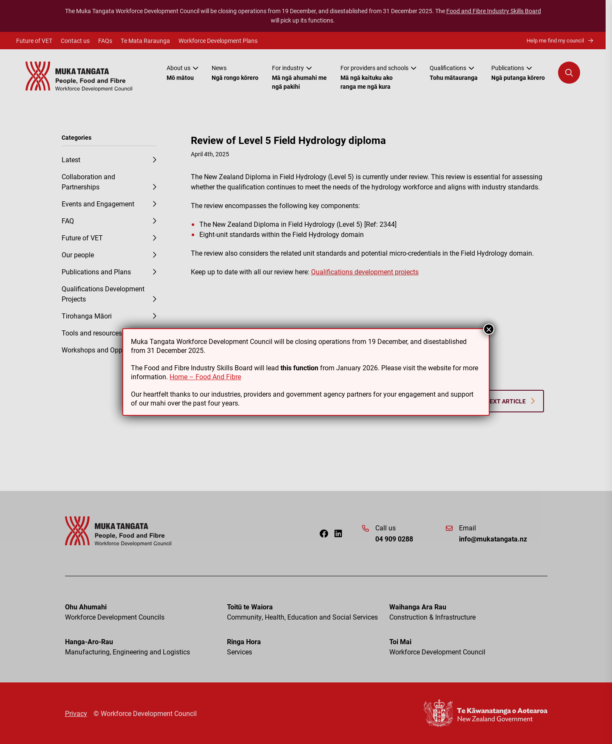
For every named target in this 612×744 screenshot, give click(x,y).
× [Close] (489, 329)
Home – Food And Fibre (205, 376)
